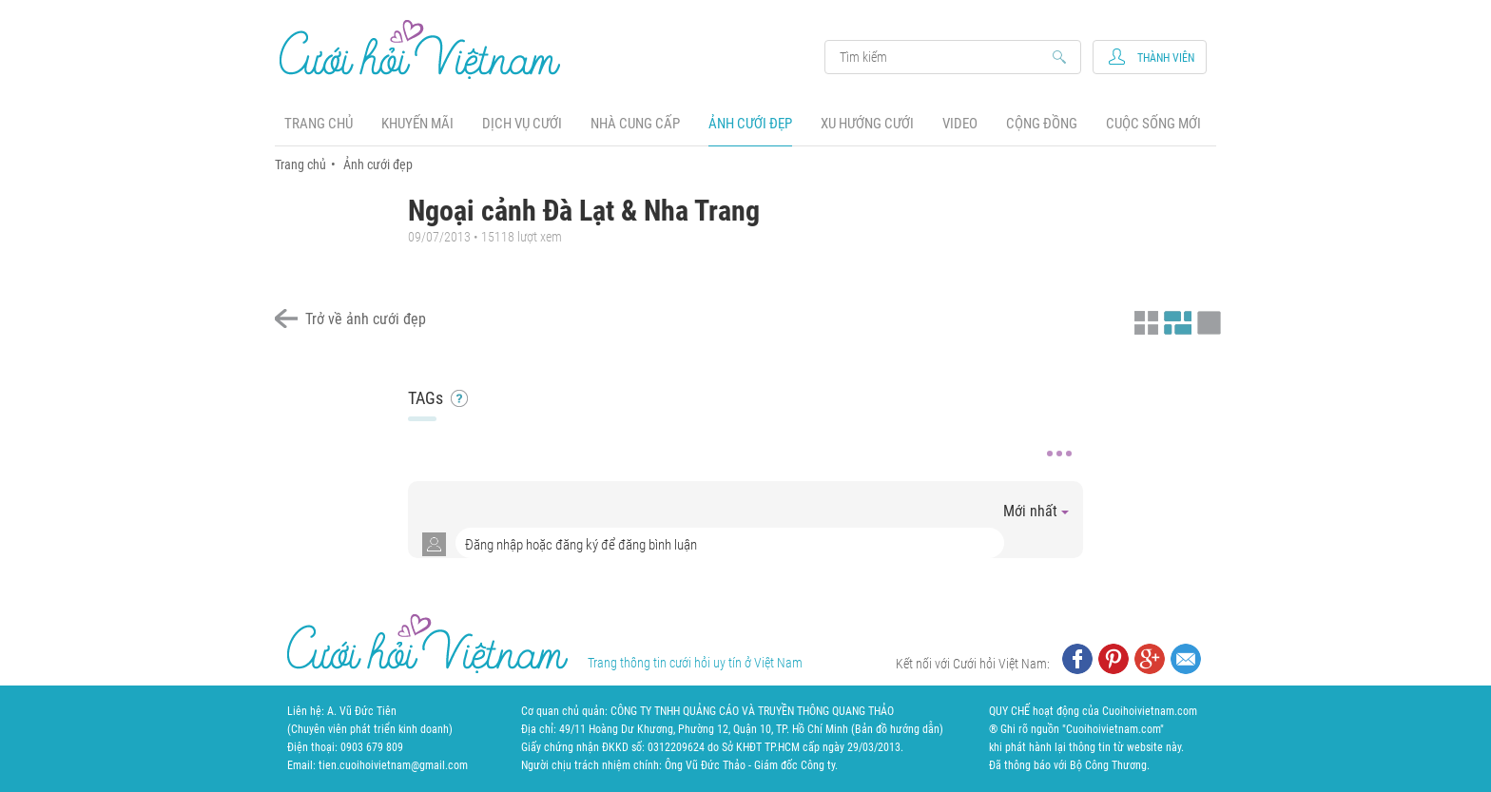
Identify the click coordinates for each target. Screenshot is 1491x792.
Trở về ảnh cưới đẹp (365, 319)
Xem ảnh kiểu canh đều (1175, 320)
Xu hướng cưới (867, 123)
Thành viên (1165, 58)
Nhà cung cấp (635, 123)
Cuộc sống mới (1153, 123)
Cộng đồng (1041, 123)
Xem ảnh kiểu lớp (1206, 320)
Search (944, 57)
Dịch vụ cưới (522, 123)
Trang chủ (318, 123)
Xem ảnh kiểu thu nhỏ (1143, 320)
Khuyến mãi (417, 123)
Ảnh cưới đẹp (750, 123)
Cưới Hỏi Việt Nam (420, 49)
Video (960, 123)
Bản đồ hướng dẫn (897, 729)
